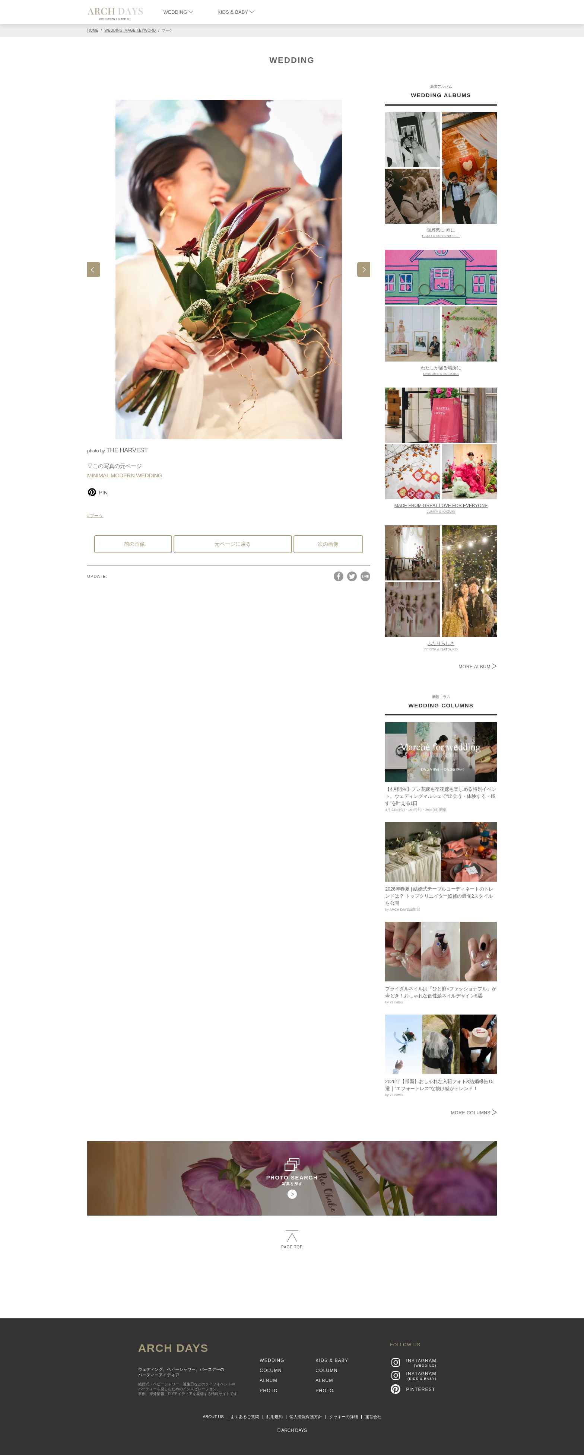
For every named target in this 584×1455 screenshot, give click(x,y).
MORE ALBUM (477, 666)
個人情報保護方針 (305, 1416)
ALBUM (268, 1380)
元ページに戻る (233, 544)
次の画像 (328, 544)
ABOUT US (213, 1416)
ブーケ (97, 515)
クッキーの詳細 (343, 1416)
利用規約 (274, 1416)
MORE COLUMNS (474, 1112)
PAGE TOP (292, 1239)
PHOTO (268, 1390)
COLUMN (271, 1370)
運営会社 (373, 1416)
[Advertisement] (292, 1281)
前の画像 (134, 544)
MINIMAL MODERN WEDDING (124, 475)
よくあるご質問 (245, 1416)
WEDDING (178, 12)
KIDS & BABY (236, 12)
